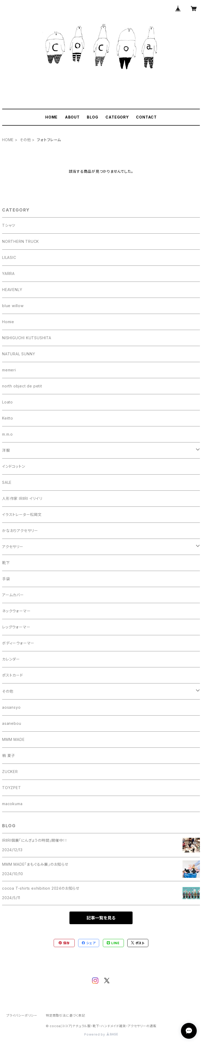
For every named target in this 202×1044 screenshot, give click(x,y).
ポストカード (12, 675)
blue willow (13, 305)
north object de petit (22, 386)
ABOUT (72, 117)
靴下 (6, 562)
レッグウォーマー (16, 627)
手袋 (6, 579)
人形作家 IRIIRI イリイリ (22, 498)
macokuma (12, 803)
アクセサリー (12, 546)
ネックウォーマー (16, 611)
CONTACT (146, 117)
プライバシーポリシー (21, 1015)
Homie (8, 321)
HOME (51, 117)
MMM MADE (13, 739)
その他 (25, 139)
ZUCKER (10, 771)
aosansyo (11, 707)
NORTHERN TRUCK (20, 241)
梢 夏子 (8, 755)
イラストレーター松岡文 (22, 514)
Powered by (101, 1034)
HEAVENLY (12, 289)
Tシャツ (8, 225)
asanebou (11, 723)
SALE (7, 482)
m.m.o (7, 434)
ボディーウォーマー (18, 643)
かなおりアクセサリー (20, 530)
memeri (9, 370)
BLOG (92, 117)
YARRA (8, 273)
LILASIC (9, 257)
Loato (7, 402)
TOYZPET (11, 787)
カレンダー (11, 659)
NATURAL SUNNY (18, 354)
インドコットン (13, 466)
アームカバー (13, 595)
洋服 (6, 450)
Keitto (7, 418)
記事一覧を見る (101, 917)
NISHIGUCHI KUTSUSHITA (26, 338)
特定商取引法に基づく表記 (65, 1015)
